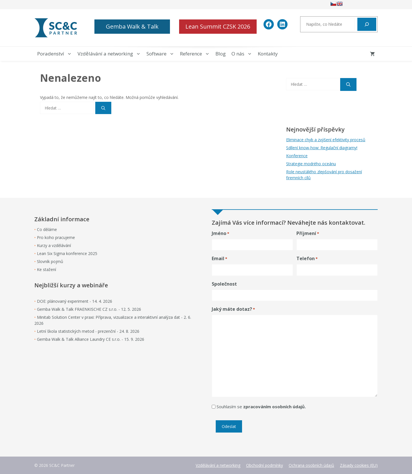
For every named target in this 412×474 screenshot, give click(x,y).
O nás (243, 54)
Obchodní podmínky (264, 465)
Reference (196, 54)
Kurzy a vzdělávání (54, 245)
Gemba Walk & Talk (132, 26)
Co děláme (47, 229)
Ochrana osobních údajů (311, 465)
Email (219, 258)
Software (161, 54)
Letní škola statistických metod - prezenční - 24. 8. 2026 (88, 331)
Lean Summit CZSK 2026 (217, 26)
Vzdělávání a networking (111, 54)
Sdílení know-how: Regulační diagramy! (321, 147)
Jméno (220, 233)
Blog (220, 53)
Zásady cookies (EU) (359, 465)
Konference (297, 155)
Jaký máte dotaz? (233, 309)
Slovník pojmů (50, 261)
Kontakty (268, 53)
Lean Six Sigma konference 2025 (67, 253)
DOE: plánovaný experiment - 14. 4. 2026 (74, 301)
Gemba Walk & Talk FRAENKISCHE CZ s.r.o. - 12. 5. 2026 (89, 309)
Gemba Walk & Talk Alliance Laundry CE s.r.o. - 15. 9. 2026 (90, 339)
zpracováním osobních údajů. (274, 406)
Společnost (224, 284)
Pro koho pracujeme (56, 237)
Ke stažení (46, 269)
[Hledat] (366, 24)
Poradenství (56, 54)
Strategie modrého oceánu (311, 163)
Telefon (307, 258)
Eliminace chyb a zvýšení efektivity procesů (325, 139)
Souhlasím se (261, 406)
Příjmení (307, 233)
